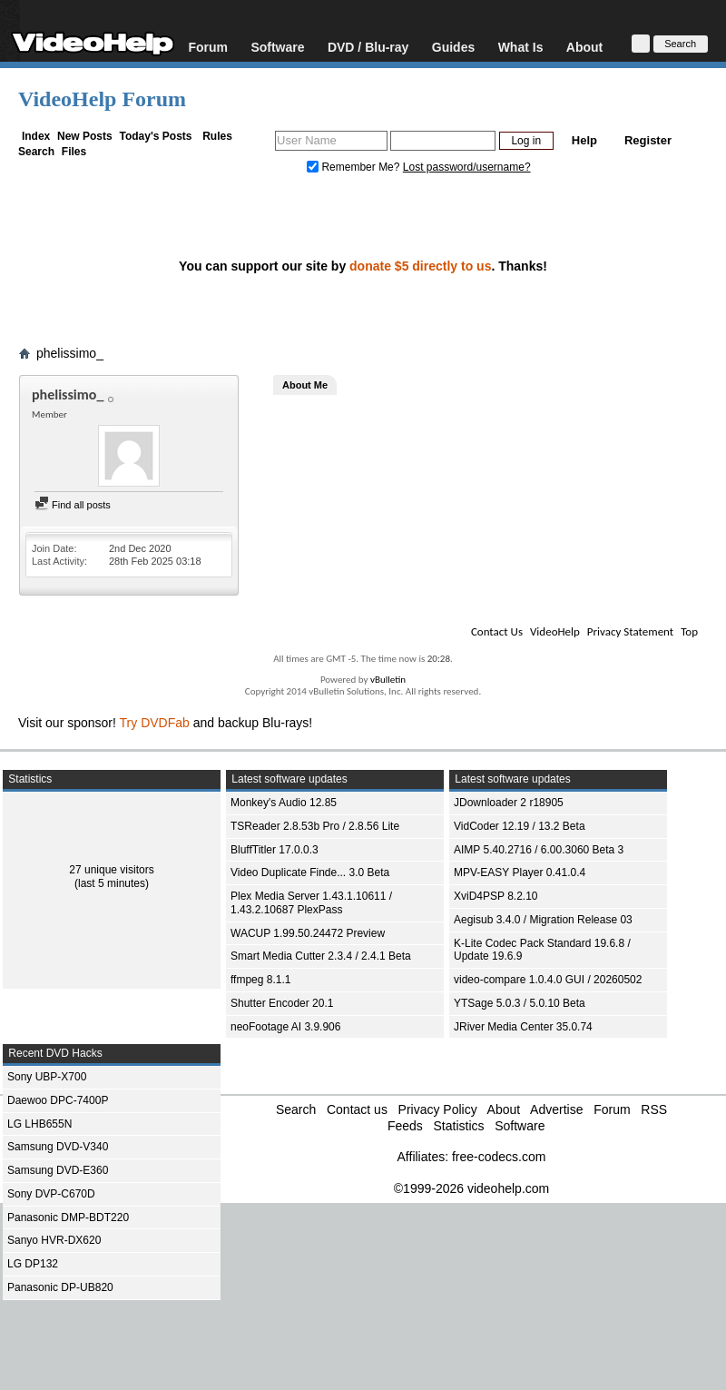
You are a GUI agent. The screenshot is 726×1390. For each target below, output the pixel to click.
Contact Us (497, 631)
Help (584, 140)
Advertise (556, 1109)
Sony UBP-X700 (46, 1076)
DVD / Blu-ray (368, 46)
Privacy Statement (630, 631)
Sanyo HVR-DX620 (54, 1240)
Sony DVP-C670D (51, 1194)
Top (689, 631)
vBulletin (388, 679)
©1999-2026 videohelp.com (471, 1188)
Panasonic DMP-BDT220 (68, 1217)
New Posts (85, 136)
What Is (521, 46)
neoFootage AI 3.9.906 (285, 1026)
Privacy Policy (437, 1109)
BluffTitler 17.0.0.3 (275, 849)
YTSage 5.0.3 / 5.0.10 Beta (519, 1003)
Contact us (357, 1109)
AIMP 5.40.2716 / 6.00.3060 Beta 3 (538, 849)
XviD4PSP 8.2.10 (496, 896)
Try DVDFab (155, 722)
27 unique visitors (111, 869)
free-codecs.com (498, 1156)
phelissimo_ (69, 353)
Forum (208, 46)
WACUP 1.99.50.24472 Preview (308, 933)
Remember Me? (355, 167)
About (584, 46)
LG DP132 (32, 1263)
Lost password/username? (467, 167)
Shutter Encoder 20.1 (282, 1003)
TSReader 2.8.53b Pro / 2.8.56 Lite (315, 826)
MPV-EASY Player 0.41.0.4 (519, 872)
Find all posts (72, 504)
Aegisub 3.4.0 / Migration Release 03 (543, 919)
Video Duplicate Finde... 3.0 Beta (310, 872)
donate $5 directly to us (420, 266)
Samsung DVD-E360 (57, 1170)
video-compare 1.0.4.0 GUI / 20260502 (548, 979)
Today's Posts (155, 136)
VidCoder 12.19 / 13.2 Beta (519, 826)
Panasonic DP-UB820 (60, 1287)
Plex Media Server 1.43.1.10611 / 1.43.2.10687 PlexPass (311, 903)
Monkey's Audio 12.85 (284, 802)
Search (36, 151)
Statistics (458, 1126)
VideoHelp (555, 631)
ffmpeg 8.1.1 (261, 979)
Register (648, 140)
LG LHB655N (39, 1124)
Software (277, 46)
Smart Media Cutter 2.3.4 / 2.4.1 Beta (321, 956)
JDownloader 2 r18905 (509, 802)
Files (74, 151)
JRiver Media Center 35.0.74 (523, 1026)
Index (36, 136)
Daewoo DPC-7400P (57, 1100)
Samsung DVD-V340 (57, 1146)
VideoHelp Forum (102, 99)
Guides (453, 46)
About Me (305, 385)
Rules (217, 136)
